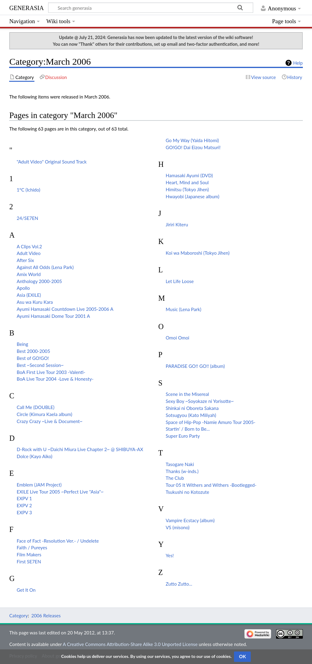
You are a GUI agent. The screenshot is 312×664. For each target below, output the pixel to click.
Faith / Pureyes (32, 547)
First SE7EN (29, 561)
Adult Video (29, 253)
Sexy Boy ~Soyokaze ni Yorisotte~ (200, 401)
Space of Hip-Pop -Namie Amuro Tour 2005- (210, 422)
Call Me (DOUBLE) (36, 407)
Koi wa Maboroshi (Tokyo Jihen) (197, 253)
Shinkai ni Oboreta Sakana (192, 408)
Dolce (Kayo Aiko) (34, 456)
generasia (26, 7)
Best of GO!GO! (33, 358)
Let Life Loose (180, 281)
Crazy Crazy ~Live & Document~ (50, 421)
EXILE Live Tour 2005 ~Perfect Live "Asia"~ (60, 491)
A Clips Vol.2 (29, 246)
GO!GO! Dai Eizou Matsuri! (193, 147)
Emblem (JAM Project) (39, 484)
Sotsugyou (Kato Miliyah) (191, 415)
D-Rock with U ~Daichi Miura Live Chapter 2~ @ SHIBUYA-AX (80, 449)
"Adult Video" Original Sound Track (52, 161)
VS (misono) (178, 527)
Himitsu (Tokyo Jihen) (187, 189)
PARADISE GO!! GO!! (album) (195, 366)
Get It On (26, 590)
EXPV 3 (24, 512)
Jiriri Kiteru (177, 224)
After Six (25, 260)
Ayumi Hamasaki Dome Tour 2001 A (53, 316)
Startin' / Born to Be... (188, 429)
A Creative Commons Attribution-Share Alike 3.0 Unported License (130, 644)
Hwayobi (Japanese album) (192, 196)
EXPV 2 (24, 505)
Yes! (170, 555)
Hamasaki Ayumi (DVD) (189, 175)
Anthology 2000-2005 (39, 281)
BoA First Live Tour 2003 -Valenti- (51, 372)
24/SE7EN (27, 218)
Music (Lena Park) (183, 309)
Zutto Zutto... (179, 584)
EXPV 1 (24, 498)
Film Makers (29, 554)
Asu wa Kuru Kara (35, 302)
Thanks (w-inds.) (182, 471)
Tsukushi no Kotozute (187, 492)
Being (22, 344)
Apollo (23, 288)
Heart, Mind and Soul (187, 182)
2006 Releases (46, 615)
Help (298, 63)
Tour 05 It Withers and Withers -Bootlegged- (211, 485)
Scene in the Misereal (187, 394)
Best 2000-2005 (33, 351)
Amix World (29, 274)
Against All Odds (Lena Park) (45, 267)
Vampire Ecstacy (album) (190, 520)
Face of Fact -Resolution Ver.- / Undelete (58, 541)
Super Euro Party (183, 436)
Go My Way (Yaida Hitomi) (192, 140)
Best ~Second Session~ (40, 365)
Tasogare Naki (180, 464)
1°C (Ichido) (28, 189)
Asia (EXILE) (29, 295)
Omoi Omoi (177, 337)
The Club (175, 478)
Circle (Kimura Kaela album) (44, 414)
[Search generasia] (150, 8)
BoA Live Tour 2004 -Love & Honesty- (55, 379)
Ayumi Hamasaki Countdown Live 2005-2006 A (65, 309)
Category (18, 615)
